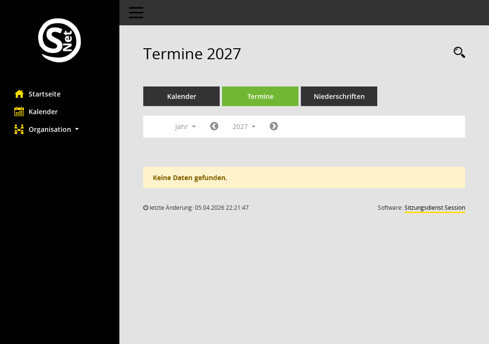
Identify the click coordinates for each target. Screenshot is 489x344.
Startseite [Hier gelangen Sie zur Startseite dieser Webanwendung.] (37, 93)
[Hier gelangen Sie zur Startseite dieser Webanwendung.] (59, 41)
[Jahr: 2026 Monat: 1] (214, 126)
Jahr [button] (185, 126)
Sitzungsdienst (434, 208)
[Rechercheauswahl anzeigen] (457, 53)
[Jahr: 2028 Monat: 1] (274, 126)
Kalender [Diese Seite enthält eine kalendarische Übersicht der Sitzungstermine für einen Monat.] (36, 111)
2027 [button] (244, 126)
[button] (59, 129)
